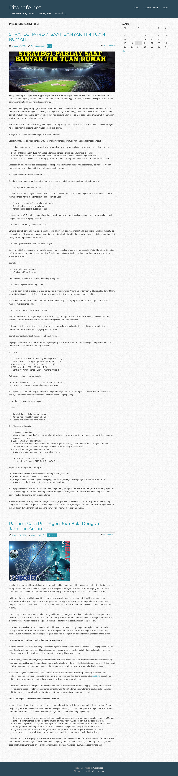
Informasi (52, 535)
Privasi (165, 7)
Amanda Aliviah (37, 46)
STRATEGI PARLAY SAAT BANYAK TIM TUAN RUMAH (57, 36)
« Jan (123, 50)
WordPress (98, 768)
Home (136, 7)
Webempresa (98, 771)
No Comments (109, 45)
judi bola (96, 676)
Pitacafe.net (25, 7)
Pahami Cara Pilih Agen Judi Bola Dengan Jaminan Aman (54, 526)
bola (49, 46)
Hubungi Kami (150, 7)
